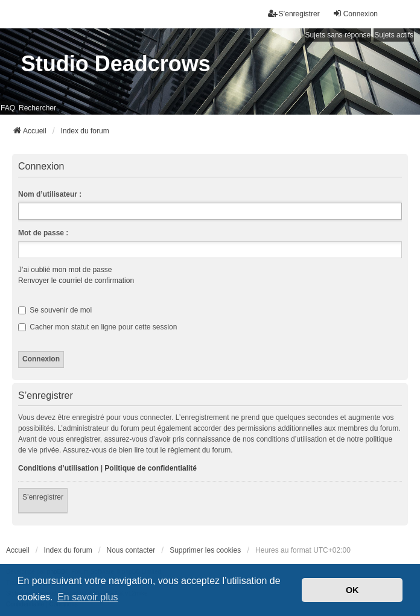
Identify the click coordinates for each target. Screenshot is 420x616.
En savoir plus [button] (87, 597)
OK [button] (352, 590)
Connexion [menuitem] (355, 13)
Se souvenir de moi (55, 310)
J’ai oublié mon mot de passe (65, 269)
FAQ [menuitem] (8, 108)
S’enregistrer (42, 497)
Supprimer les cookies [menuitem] (205, 550)
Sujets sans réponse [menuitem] (338, 35)
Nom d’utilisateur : (49, 194)
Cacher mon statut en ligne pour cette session (97, 327)
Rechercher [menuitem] (37, 108)
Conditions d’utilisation (58, 468)
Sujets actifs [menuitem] (393, 35)
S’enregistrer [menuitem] (294, 13)
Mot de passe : (43, 233)
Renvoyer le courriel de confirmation (76, 280)
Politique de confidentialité (150, 468)
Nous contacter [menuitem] (131, 550)
